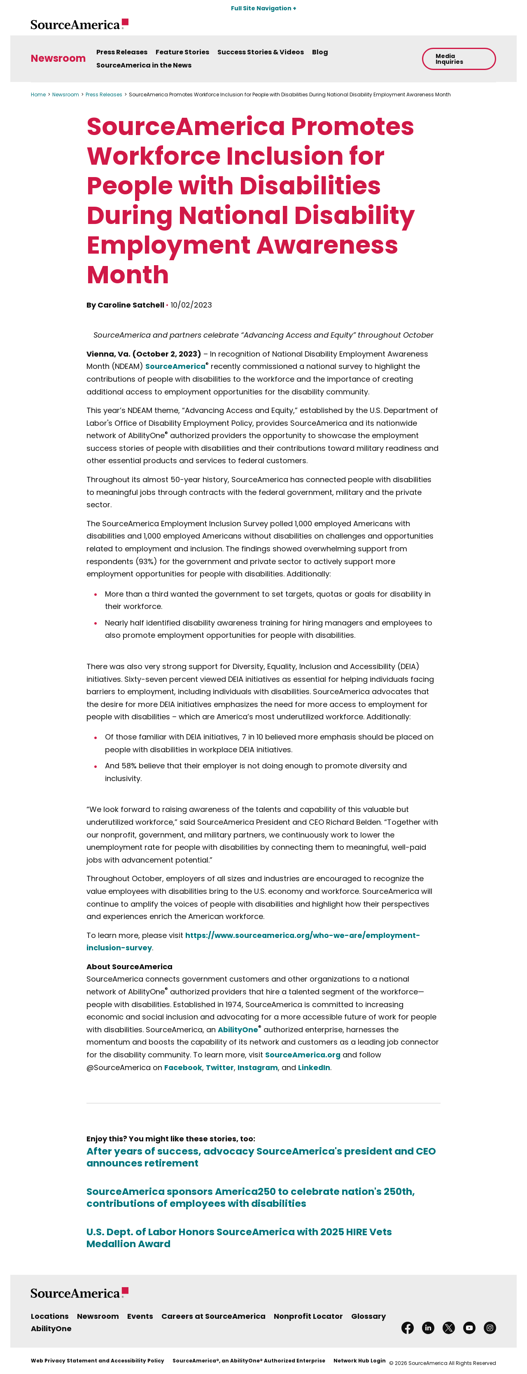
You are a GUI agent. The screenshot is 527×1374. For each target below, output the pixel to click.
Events (140, 1316)
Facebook (183, 1067)
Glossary (368, 1316)
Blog (320, 52)
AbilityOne (238, 1029)
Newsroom (58, 59)
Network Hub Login (359, 1360)
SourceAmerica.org (303, 1055)
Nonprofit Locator (308, 1316)
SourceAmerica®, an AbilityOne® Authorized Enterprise (249, 1360)
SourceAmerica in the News (143, 65)
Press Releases (121, 52)
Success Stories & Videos (260, 52)
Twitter (221, 1067)
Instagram (259, 1067)
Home (38, 94)
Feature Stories (182, 52)
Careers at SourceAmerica (213, 1316)
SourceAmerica (175, 366)
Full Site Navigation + (263, 8)
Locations (50, 1316)
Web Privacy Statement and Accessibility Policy (97, 1360)
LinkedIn (317, 1067)
